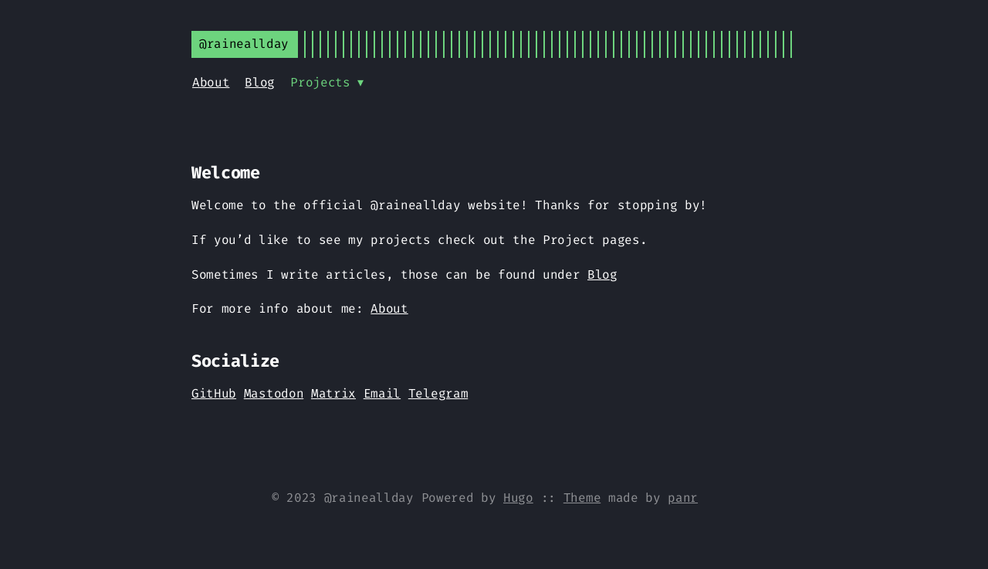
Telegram (438, 393)
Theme (582, 497)
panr (683, 497)
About (210, 82)
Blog (260, 82)
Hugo (518, 497)
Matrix (333, 393)
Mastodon (273, 393)
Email (382, 393)
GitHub (213, 393)
